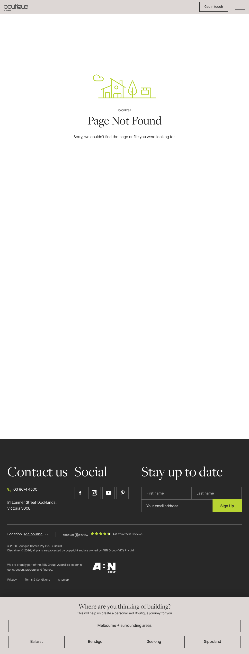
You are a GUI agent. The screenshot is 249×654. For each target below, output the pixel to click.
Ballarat (36, 641)
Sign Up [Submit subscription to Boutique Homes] (227, 505)
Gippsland (212, 641)
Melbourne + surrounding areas (125, 625)
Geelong (154, 641)
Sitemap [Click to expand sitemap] (63, 580)
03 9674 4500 (22, 490)
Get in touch (214, 6)
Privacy (12, 580)
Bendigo (95, 641)
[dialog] (124, 625)
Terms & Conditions (37, 580)
